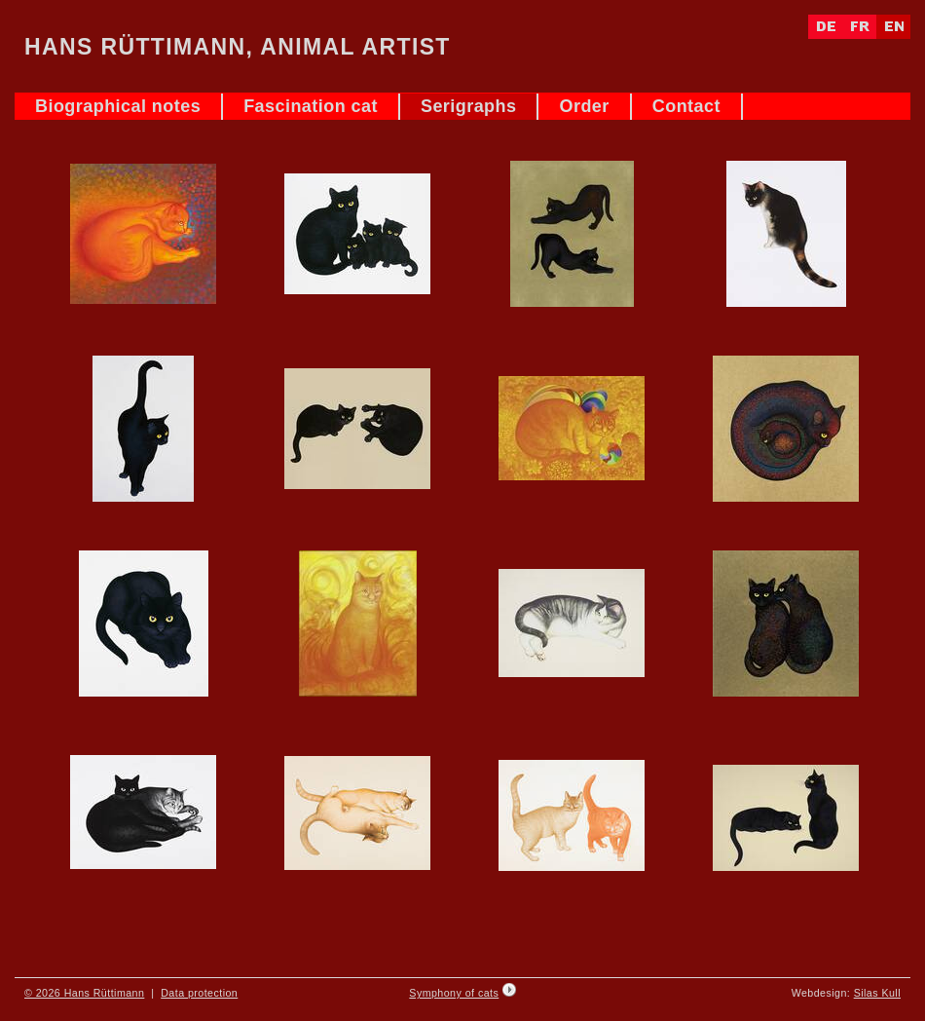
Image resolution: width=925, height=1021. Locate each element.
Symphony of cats (454, 993)
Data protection (199, 993)
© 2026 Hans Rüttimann (84, 993)
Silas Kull (877, 993)
